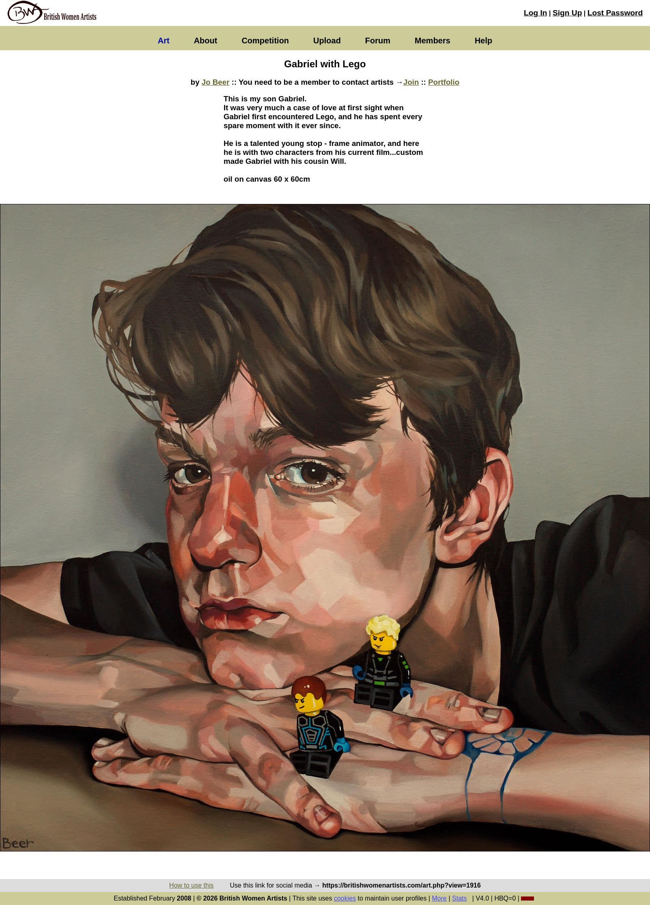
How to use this (191, 885)
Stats (459, 898)
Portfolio (443, 82)
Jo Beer (216, 82)
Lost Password (615, 13)
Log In (535, 13)
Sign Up (567, 13)
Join (411, 82)
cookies (345, 898)
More (439, 898)
